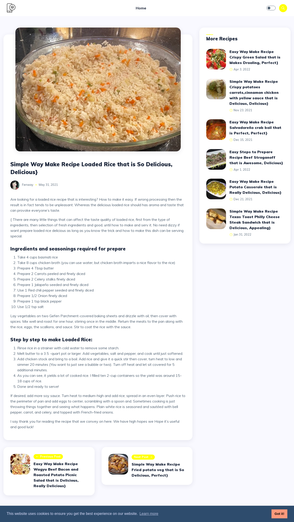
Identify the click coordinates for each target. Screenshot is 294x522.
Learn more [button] (148, 514)
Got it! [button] (279, 514)
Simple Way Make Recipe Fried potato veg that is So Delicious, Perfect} (158, 470)
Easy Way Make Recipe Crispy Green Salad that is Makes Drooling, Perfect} (254, 57)
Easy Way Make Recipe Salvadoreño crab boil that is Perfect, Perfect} (255, 127)
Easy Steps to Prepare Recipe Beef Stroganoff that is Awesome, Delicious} (256, 157)
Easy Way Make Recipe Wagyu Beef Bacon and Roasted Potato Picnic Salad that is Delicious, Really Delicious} (56, 474)
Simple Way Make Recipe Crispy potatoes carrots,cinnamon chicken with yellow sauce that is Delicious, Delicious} (254, 92)
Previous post (48, 457)
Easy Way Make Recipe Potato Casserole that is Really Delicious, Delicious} (255, 187)
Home (141, 8)
